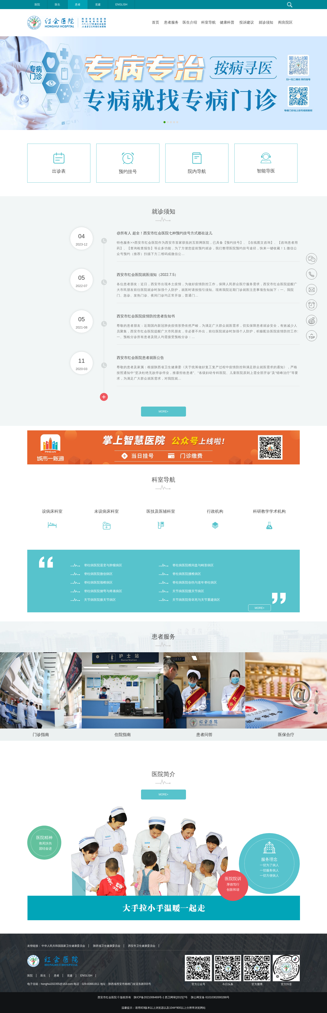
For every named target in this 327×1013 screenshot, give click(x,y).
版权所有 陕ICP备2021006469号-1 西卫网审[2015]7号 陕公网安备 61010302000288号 (174, 997)
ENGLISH (121, 4)
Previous (3, 82)
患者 (77, 4)
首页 (155, 22)
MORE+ (163, 411)
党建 (98, 4)
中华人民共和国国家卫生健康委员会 (63, 945)
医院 (37, 4)
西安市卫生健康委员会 (141, 945)
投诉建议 (246, 22)
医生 (57, 4)
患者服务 (171, 22)
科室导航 (208, 22)
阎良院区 (285, 22)
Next (323, 82)
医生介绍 (190, 22)
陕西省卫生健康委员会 (106, 945)
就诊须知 (266, 22)
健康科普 (227, 22)
